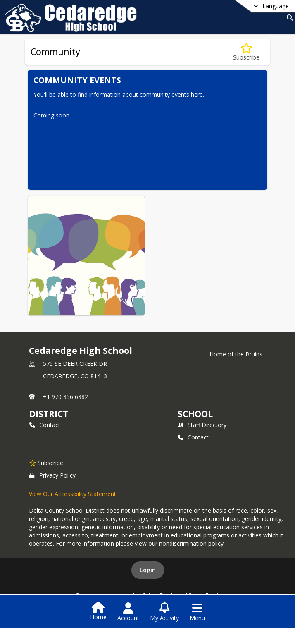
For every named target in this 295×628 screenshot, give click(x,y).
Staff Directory (202, 425)
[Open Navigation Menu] (197, 612)
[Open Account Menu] (128, 612)
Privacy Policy (52, 475)
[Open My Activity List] (164, 612)
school (195, 414)
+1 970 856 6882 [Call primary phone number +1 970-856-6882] (65, 397)
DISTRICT (48, 414)
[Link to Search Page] (288, 17)
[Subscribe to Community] (246, 52)
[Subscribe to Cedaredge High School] (46, 462)
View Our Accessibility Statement (72, 494)
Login (148, 570)
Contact (44, 425)
